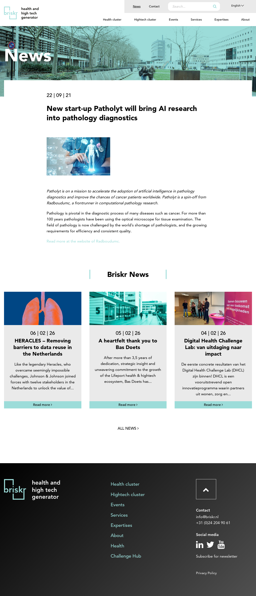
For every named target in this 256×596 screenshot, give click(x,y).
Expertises (221, 19)
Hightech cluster (145, 19)
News (137, 6)
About (245, 19)
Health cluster (112, 19)
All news (128, 428)
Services (196, 19)
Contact (154, 6)
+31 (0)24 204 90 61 (213, 522)
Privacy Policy (206, 573)
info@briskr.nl (207, 516)
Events (173, 19)
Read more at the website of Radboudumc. (83, 241)
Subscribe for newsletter (216, 556)
